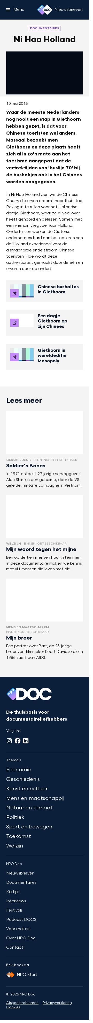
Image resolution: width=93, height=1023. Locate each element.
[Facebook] (17, 741)
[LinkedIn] (26, 741)
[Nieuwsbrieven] (68, 9)
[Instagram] (9, 741)
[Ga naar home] (44, 10)
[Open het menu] (15, 9)
